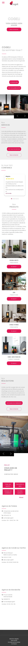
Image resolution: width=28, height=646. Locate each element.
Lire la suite (8, 193)
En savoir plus (14, 82)
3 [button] (14, 198)
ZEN (14, 292)
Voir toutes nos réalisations (14, 403)
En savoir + (14, 266)
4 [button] (16, 198)
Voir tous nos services (14, 149)
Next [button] (24, 115)
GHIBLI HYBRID (14, 325)
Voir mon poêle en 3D (14, 88)
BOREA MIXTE (14, 260)
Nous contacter (14, 29)
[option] (14, 104)
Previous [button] (17, 115)
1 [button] (11, 198)
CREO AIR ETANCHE (14, 357)
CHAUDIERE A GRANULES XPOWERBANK (10, 443)
